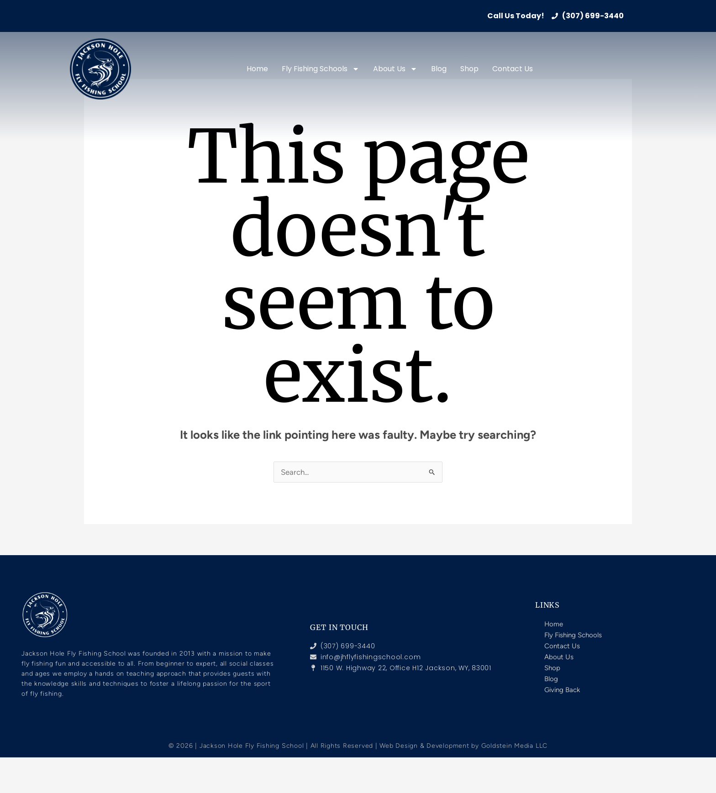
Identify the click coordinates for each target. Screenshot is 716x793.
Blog (439, 68)
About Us (395, 69)
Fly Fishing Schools (320, 69)
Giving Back (562, 690)
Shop (469, 68)
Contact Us (512, 68)
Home (257, 68)
